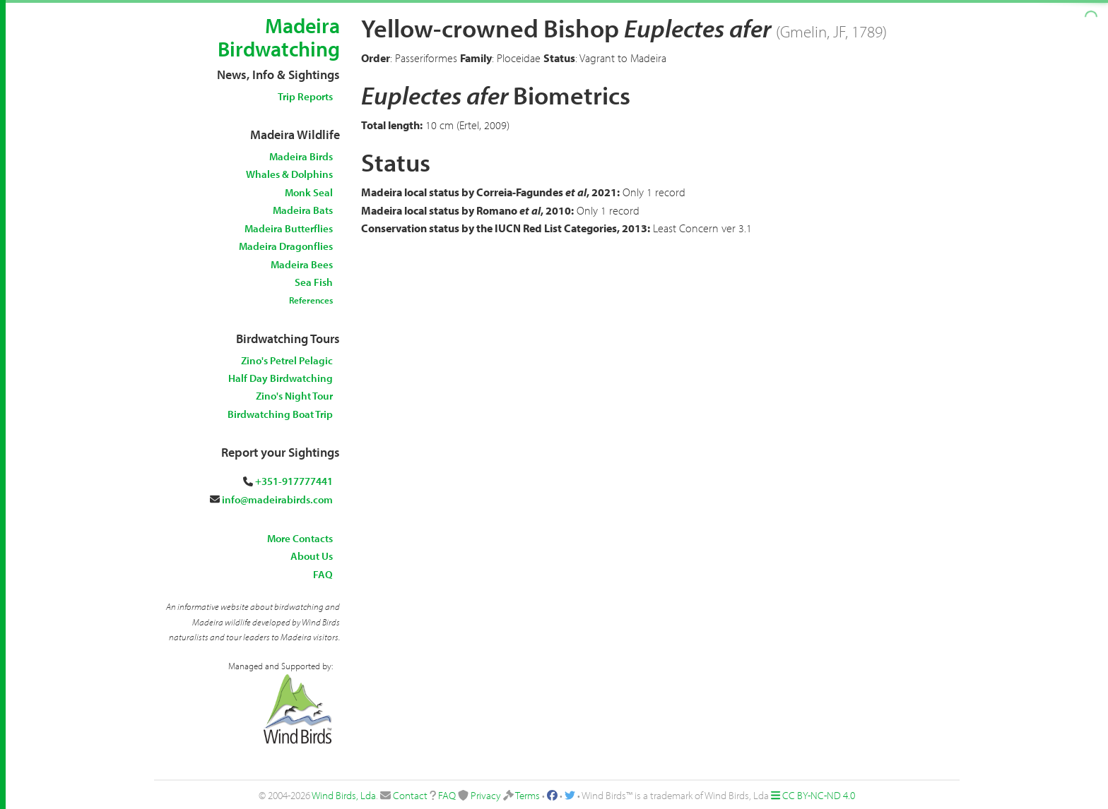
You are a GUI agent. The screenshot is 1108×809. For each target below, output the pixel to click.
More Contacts (300, 538)
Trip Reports (305, 96)
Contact (410, 795)
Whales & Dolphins (289, 174)
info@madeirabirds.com (277, 499)
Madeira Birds (301, 156)
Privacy (486, 795)
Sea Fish (314, 282)
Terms (527, 795)
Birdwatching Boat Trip (280, 414)
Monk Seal (309, 192)
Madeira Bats (303, 210)
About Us (311, 556)
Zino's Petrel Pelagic (287, 360)
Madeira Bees (302, 264)
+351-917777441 (294, 481)
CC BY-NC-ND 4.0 (818, 795)
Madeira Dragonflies (286, 246)
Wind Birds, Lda (344, 795)
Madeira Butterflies (288, 228)
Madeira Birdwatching (279, 37)
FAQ (323, 574)
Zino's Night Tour (294, 395)
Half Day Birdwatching (280, 378)
